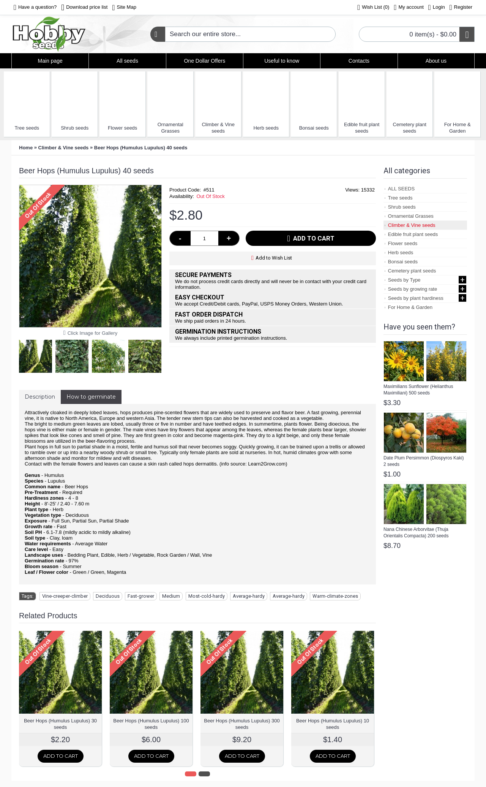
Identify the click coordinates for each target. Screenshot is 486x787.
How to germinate (91, 396)
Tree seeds (26, 128)
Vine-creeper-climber (65, 596)
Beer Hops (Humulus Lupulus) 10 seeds (332, 724)
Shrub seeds (74, 128)
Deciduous (108, 596)
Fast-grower (141, 596)
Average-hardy (249, 596)
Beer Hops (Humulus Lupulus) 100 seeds (151, 724)
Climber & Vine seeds (218, 128)
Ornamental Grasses (170, 128)
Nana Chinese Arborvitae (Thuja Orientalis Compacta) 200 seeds (415, 532)
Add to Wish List (274, 258)
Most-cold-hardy (206, 596)
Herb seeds (265, 128)
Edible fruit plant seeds (361, 128)
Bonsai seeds (314, 128)
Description (40, 396)
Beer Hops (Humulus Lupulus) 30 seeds (60, 724)
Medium (171, 596)
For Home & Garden (457, 128)
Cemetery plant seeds (409, 128)
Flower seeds (122, 128)
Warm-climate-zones (335, 596)
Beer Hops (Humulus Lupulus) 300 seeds (241, 724)
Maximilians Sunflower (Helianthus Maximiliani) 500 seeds (418, 390)
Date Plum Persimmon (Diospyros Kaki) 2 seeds (423, 461)
